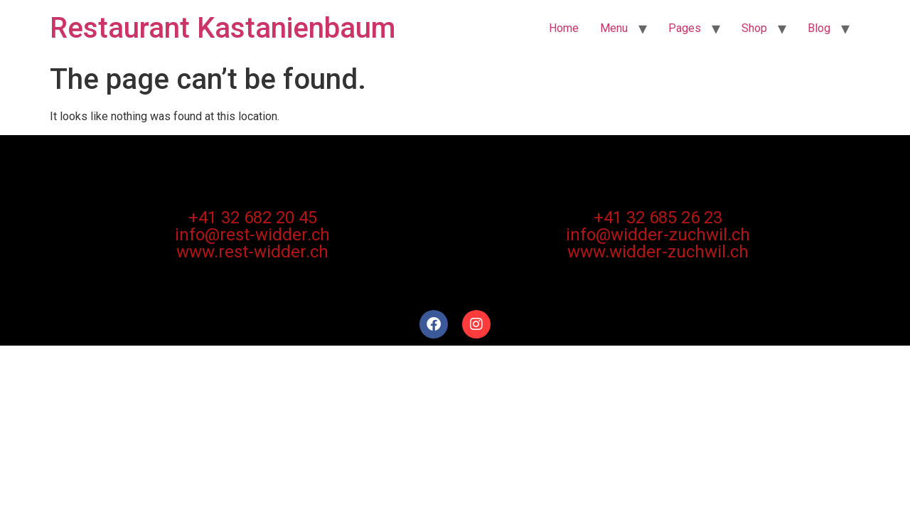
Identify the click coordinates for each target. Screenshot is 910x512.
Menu (614, 28)
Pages (684, 28)
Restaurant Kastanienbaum (222, 28)
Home (564, 28)
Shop (754, 28)
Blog (819, 28)
